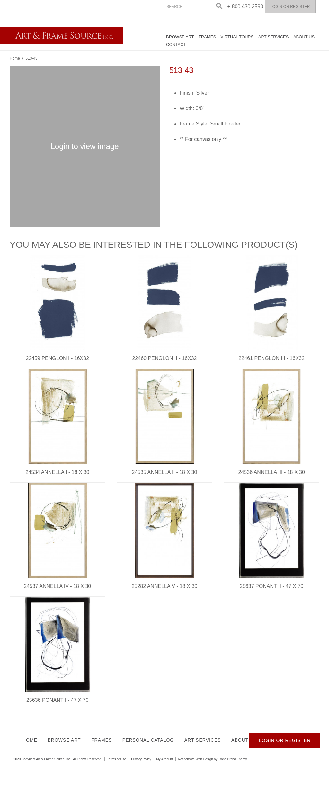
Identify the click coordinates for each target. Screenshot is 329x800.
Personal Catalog (148, 740)
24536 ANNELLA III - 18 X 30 (271, 472)
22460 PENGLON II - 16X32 (164, 358)
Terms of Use (116, 759)
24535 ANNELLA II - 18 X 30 (164, 472)
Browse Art (180, 36)
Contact (176, 44)
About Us (304, 36)
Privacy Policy (141, 759)
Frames (207, 36)
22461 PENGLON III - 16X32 (271, 358)
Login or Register (290, 6)
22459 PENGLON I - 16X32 (57, 358)
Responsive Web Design (195, 759)
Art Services (273, 36)
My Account (164, 759)
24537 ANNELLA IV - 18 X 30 (57, 586)
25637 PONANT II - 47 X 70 (271, 586)
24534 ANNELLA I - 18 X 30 (57, 472)
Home (15, 58)
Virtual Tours (237, 36)
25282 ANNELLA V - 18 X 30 (165, 586)
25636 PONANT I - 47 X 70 (57, 700)
